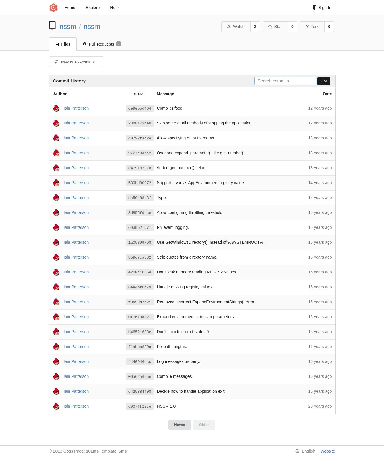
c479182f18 (139, 168)
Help (114, 7)
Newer (179, 425)
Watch (236, 26)
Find (323, 81)
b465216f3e (139, 332)
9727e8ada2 (139, 153)
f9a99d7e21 (139, 302)
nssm (68, 26)
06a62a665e (139, 376)
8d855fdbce (139, 212)
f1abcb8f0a (139, 346)
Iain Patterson (76, 107)
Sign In (321, 7)
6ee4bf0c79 (139, 287)
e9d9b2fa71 (139, 227)
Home (70, 7)
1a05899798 (139, 242)
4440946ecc (139, 361)
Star (275, 26)
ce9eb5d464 (139, 108)
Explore (93, 7)
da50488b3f (139, 197)
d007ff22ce (139, 406)
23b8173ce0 (139, 123)
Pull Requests (102, 44)
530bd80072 (139, 183)
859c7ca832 (139, 257)
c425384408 (139, 391)
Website (327, 451)
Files (63, 44)
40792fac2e (139, 138)
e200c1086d (139, 272)
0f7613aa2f (139, 317)
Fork (312, 26)
